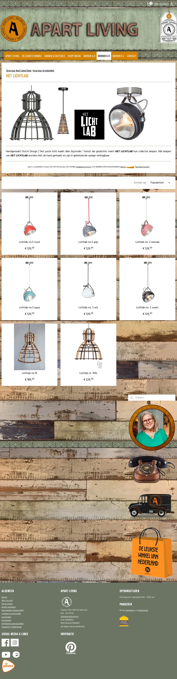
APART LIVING (12, 56)
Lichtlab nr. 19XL (78, 364)
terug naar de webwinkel (43, 70)
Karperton (130, 610)
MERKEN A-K (89, 56)
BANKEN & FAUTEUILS (54, 56)
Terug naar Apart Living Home (18, 70)
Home (4, 597)
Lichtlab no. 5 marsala (127, 242)
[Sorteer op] (160, 182)
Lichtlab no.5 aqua (29, 303)
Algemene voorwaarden (13, 623)
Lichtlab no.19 (29, 364)
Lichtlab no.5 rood (29, 242)
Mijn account (164, 4)
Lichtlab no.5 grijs (78, 242)
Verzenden (6, 617)
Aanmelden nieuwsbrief (13, 610)
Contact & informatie (11, 613)
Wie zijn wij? (7, 600)
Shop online (7, 604)
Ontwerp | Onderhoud (11, 627)
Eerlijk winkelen (9, 607)
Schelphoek (143, 610)
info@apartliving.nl (83, 167)
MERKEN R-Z (118, 56)
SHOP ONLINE (74, 56)
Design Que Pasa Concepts (134, 167)
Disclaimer (6, 620)
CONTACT (131, 56)
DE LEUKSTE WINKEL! (32, 56)
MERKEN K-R (104, 56)
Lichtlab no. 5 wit (78, 303)
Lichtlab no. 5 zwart (127, 303)
